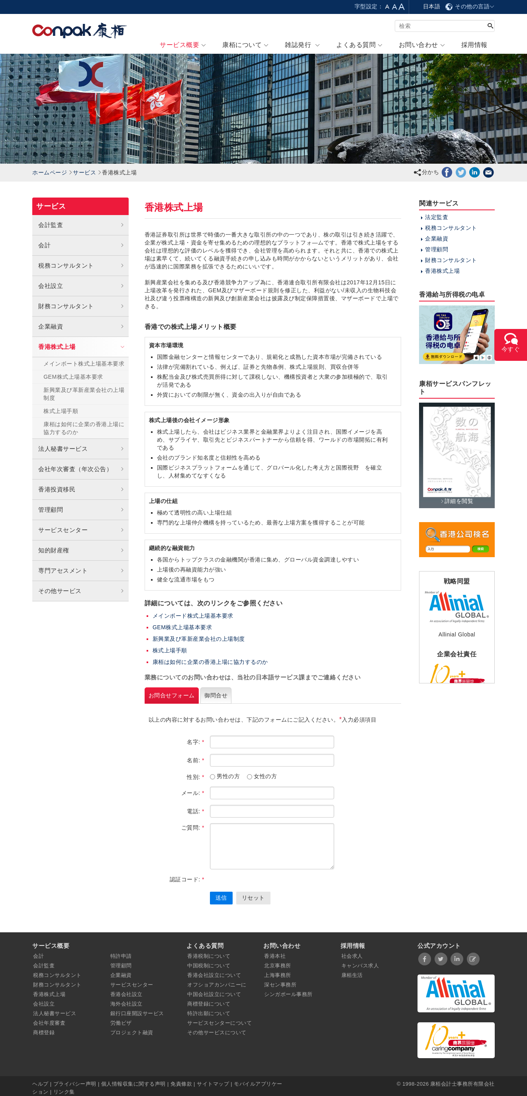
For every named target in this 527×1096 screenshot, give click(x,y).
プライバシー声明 (74, 1084)
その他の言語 (469, 6)
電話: (195, 811)
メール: (192, 793)
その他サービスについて (217, 1032)
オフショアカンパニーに (217, 985)
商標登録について (208, 1004)
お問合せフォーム (172, 695)
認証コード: (187, 879)
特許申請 (121, 956)
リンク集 (64, 1092)
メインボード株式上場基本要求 (193, 616)
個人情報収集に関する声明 (133, 1084)
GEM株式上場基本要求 (73, 377)
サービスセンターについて (219, 1023)
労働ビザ (121, 1023)
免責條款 (181, 1084)
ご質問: (192, 827)
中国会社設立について (214, 994)
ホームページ (49, 172)
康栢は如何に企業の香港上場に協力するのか (83, 428)
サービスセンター (81, 530)
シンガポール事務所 (288, 994)
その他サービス (81, 591)
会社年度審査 (49, 1023)
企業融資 (81, 327)
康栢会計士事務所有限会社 (462, 1084)
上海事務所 (277, 975)
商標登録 (44, 1032)
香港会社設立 (126, 994)
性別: (195, 777)
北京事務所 (277, 966)
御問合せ (215, 695)
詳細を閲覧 (456, 501)
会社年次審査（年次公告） (81, 469)
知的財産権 (81, 550)
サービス (84, 172)
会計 (81, 245)
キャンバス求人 (360, 966)
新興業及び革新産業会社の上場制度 (83, 394)
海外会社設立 (126, 1004)
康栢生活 (352, 975)
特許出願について (208, 1013)
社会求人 (352, 956)
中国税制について (208, 966)
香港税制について (208, 956)
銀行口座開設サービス (137, 1013)
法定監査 (436, 217)
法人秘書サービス (81, 449)
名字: (195, 742)
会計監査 (81, 225)
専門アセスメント (81, 571)
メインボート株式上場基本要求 (83, 363)
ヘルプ (41, 1084)
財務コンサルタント (81, 306)
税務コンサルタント (81, 266)
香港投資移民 (81, 489)
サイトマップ (213, 1084)
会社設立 (81, 286)
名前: (195, 760)
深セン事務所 (280, 985)
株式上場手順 (60, 411)
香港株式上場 (82, 346)
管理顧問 (81, 510)
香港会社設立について (214, 975)
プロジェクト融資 (131, 1032)
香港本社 (275, 956)
